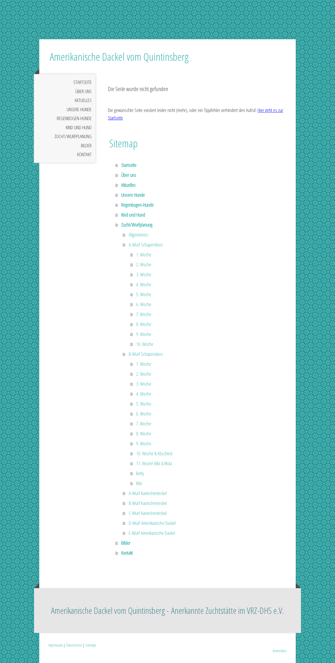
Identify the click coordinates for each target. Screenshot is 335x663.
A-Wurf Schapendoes (146, 244)
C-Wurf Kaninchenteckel (148, 513)
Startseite (82, 82)
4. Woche (143, 284)
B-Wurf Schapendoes (146, 354)
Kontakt (84, 154)
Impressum (55, 645)
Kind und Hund (79, 127)
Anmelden (280, 650)
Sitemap (90, 645)
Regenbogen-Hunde (74, 118)
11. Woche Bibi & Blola (154, 463)
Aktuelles (83, 100)
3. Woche (143, 274)
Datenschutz (74, 645)
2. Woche (143, 264)
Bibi (139, 483)
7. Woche (143, 314)
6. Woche (143, 304)
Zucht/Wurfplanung (73, 136)
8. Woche (143, 324)
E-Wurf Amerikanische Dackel (152, 533)
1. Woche (143, 254)
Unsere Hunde (79, 109)
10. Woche (144, 344)
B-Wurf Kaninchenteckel (148, 503)
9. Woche (143, 334)
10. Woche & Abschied (154, 453)
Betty (140, 473)
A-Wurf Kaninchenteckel (148, 493)
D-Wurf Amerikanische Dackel (152, 523)
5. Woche (143, 294)
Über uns (83, 91)
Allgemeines (138, 234)
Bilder (86, 145)
